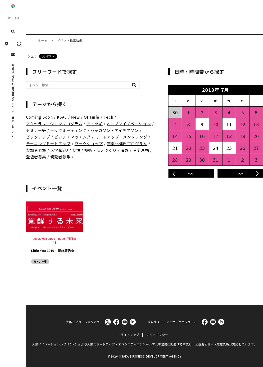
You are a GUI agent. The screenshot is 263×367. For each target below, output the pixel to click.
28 (175, 159)
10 (215, 124)
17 (215, 136)
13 (256, 124)
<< (191, 173)
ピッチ (60, 137)
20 (256, 136)
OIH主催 (92, 117)
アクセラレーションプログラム (54, 123)
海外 (125, 150)
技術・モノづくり (100, 150)
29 (188, 159)
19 (242, 136)
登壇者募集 (36, 157)
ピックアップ (38, 137)
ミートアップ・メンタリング (121, 137)
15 (188, 136)
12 (242, 124)
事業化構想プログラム (127, 143)
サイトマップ (130, 333)
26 (242, 147)
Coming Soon (39, 117)
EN (17, 18)
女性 (76, 150)
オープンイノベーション (129, 123)
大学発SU (59, 150)
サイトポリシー (157, 333)
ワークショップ (89, 143)
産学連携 (141, 150)
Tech (108, 117)
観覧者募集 (60, 157)
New (75, 117)
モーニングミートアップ (48, 143)
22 (188, 147)
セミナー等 (36, 130)
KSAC (62, 117)
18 (229, 136)
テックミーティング (68, 130)
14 (175, 136)
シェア (32, 56)
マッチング (81, 137)
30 (202, 159)
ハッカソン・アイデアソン (115, 130)
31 (215, 159)
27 (256, 147)
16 (202, 136)
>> (240, 173)
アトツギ (94, 123)
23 (202, 147)
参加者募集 (36, 150)
